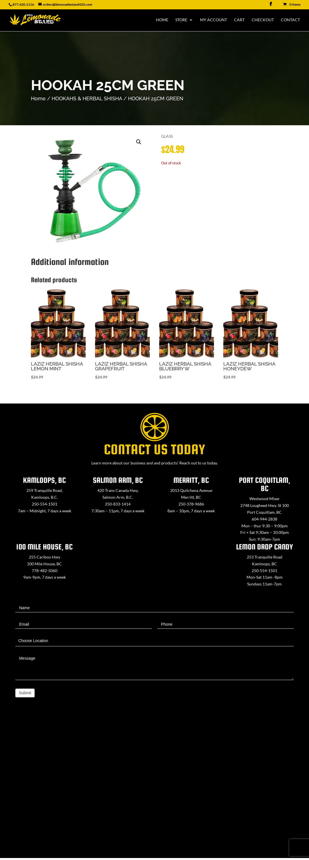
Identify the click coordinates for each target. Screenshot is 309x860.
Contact (290, 20)
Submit (25, 693)
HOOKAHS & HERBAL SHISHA (87, 98)
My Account (213, 20)
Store (181, 20)
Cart (239, 20)
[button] (139, 142)
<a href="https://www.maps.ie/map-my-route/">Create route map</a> (154, 787)
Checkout (263, 20)
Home (162, 20)
